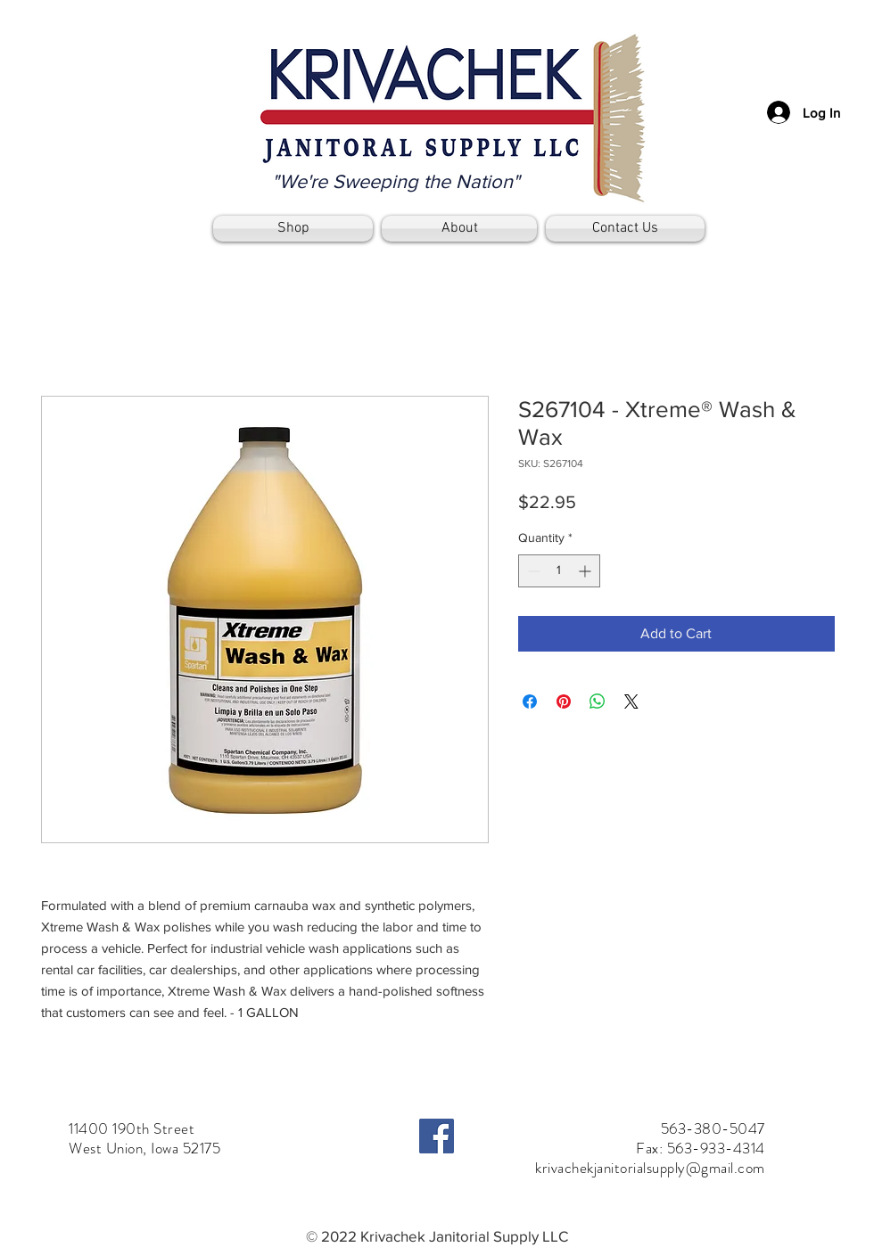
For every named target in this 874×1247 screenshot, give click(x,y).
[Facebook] (436, 1136)
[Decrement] (532, 571)
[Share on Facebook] (529, 701)
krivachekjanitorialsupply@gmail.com (650, 1167)
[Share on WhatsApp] (597, 701)
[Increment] (586, 571)
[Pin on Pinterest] (563, 701)
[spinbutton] (559, 571)
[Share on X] (631, 701)
